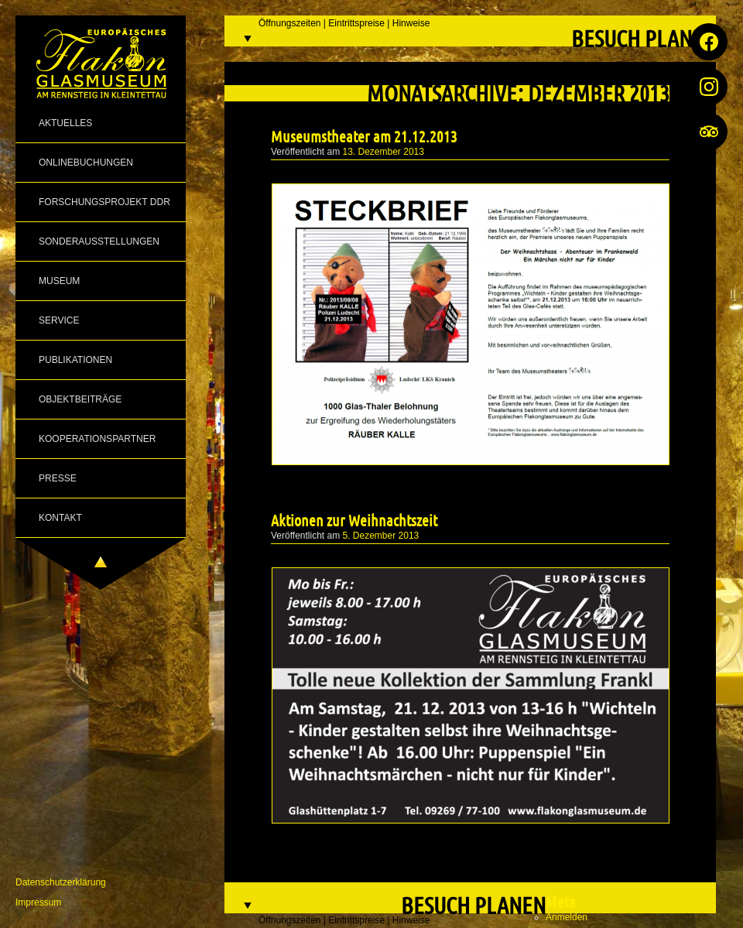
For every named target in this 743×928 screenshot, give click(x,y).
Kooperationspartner (97, 438)
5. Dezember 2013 (381, 535)
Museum (59, 281)
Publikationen (75, 359)
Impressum (38, 902)
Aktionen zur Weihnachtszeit (354, 520)
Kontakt (60, 517)
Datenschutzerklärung (60, 882)
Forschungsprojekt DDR (104, 202)
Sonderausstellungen (99, 241)
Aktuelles (65, 123)
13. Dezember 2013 (383, 151)
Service (59, 320)
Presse (58, 478)
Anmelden (566, 917)
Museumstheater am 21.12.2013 (364, 136)
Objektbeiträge (80, 399)
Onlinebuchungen (86, 162)
